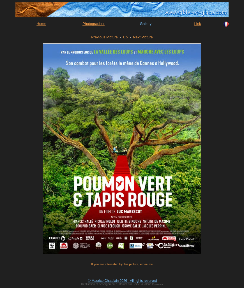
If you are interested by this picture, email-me (122, 264)
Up (125, 37)
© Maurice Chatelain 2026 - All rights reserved (122, 281)
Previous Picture (104, 37)
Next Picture (143, 37)
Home (41, 24)
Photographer (93, 24)
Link (197, 24)
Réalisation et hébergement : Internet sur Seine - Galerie (116, 284)
